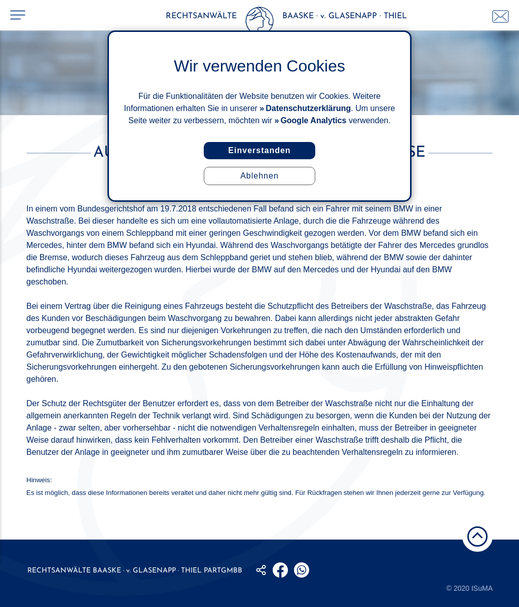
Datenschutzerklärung (308, 108)
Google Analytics (313, 120)
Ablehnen (259, 175)
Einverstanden (259, 150)
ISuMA (482, 588)
